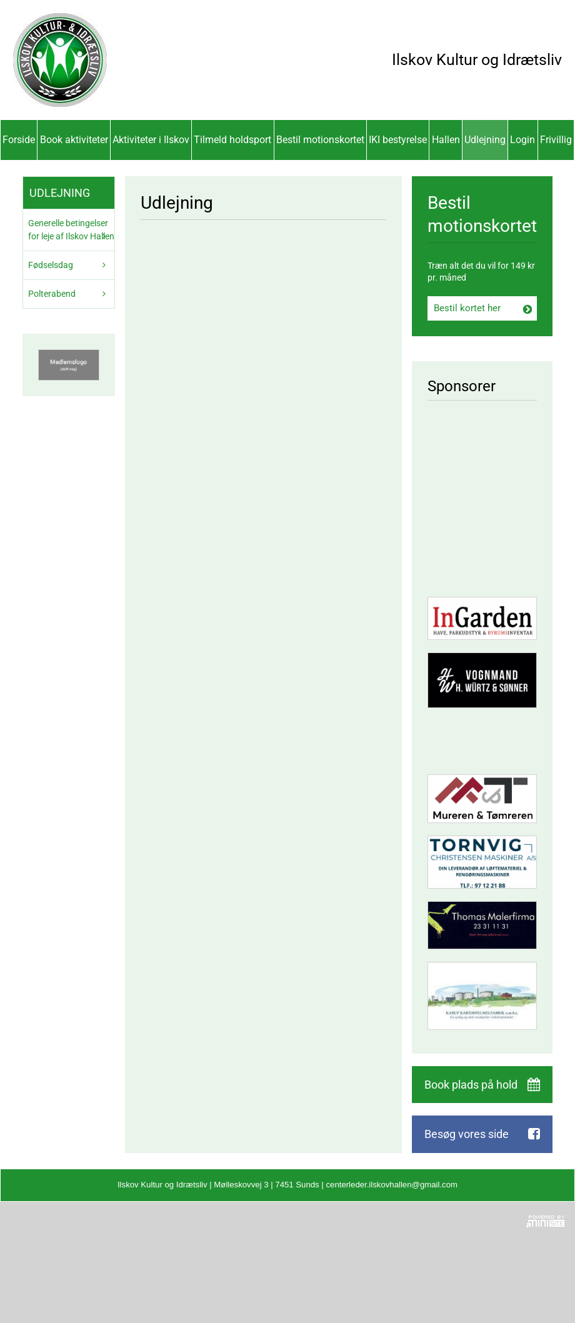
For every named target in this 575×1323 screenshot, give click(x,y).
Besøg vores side (466, 1134)
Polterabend (52, 294)
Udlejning (485, 140)
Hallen (446, 140)
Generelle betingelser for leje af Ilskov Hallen (71, 229)
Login (522, 140)
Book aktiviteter (74, 140)
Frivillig (556, 140)
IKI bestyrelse (398, 140)
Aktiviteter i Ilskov (150, 140)
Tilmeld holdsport (232, 140)
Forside (18, 140)
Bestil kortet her (467, 308)
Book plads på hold (471, 1084)
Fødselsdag (50, 265)
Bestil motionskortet (320, 140)
